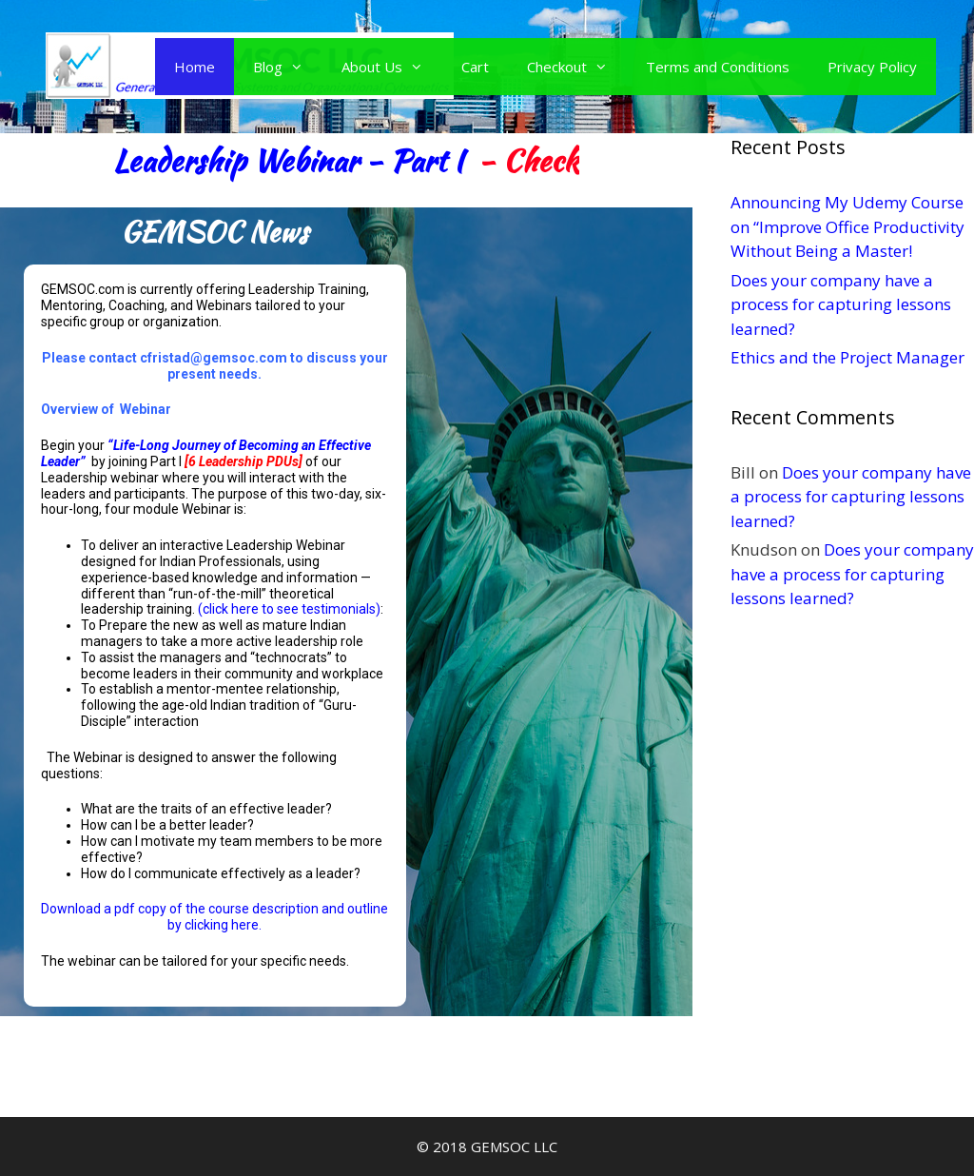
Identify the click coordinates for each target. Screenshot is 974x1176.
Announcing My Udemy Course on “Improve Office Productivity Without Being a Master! (847, 226)
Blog (287, 66)
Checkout (577, 66)
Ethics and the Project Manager (847, 357)
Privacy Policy (872, 66)
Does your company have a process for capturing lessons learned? (840, 304)
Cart (475, 66)
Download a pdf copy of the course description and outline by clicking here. (214, 916)
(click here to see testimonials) (289, 609)
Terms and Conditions (717, 66)
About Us (391, 66)
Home (194, 66)
